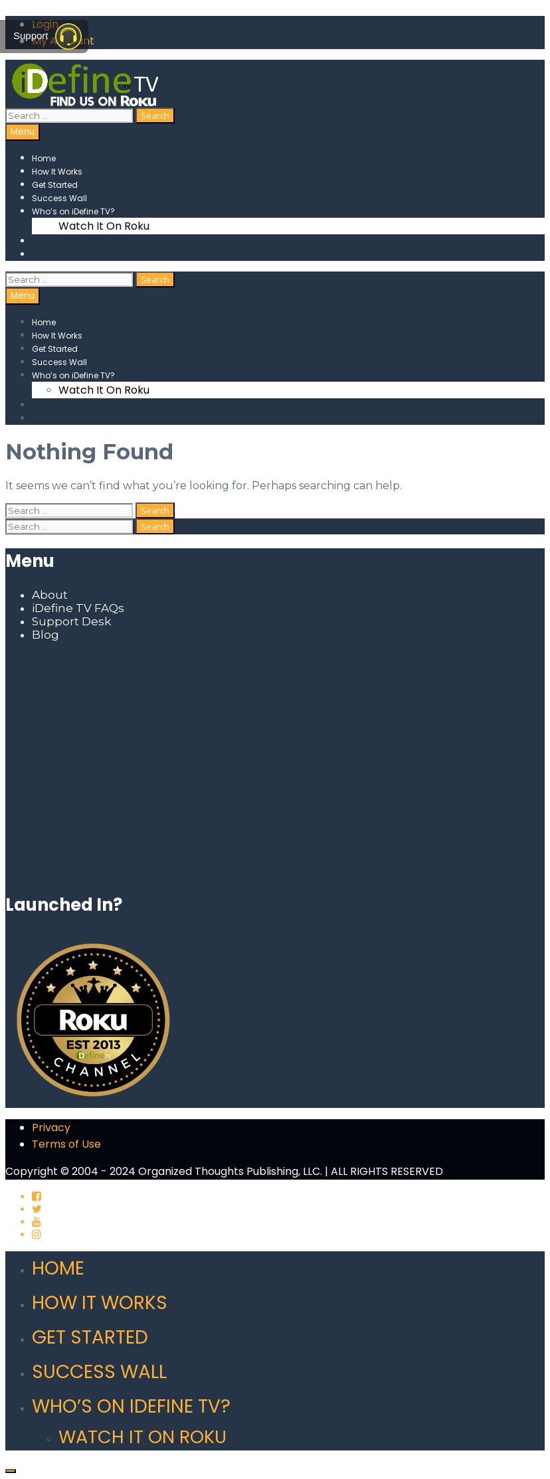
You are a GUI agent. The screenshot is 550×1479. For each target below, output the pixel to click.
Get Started (55, 185)
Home (44, 158)
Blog (45, 634)
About (50, 594)
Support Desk (71, 621)
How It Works (57, 171)
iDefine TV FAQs (78, 608)
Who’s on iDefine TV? (73, 211)
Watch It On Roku (103, 226)
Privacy (51, 1127)
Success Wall (59, 198)
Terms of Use (66, 1144)
